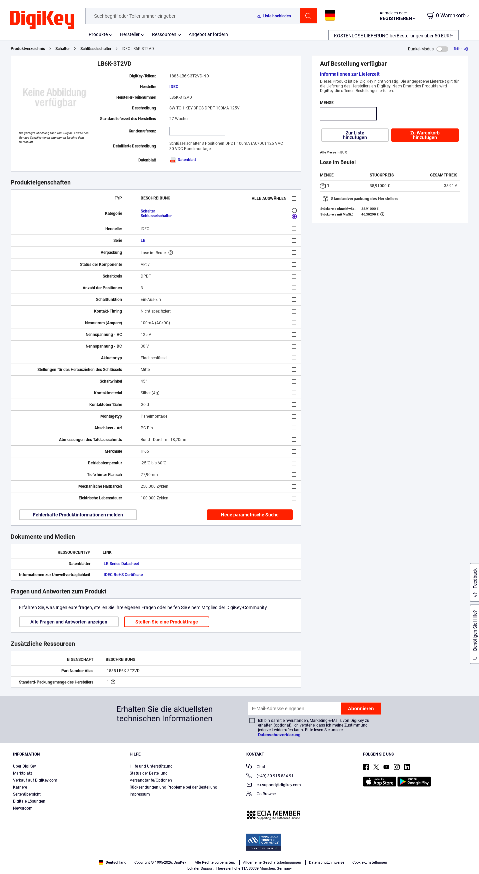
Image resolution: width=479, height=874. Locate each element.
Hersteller (130, 34)
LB (143, 240)
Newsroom (23, 808)
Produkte (98, 34)
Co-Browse (261, 794)
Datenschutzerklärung (279, 734)
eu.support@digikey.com (273, 785)
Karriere (20, 787)
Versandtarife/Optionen (151, 780)
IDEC (173, 86)
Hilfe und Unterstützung (151, 766)
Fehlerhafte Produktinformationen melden (78, 514)
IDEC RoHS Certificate (123, 574)
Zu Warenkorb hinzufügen (425, 135)
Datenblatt (182, 159)
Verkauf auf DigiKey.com (35, 780)
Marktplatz (22, 773)
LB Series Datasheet (121, 563)
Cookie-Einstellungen (369, 862)
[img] (42, 20)
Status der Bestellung (149, 773)
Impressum (140, 794)
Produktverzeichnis (28, 48)
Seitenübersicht (27, 794)
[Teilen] (461, 48)
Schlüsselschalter (95, 48)
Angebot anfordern (208, 34)
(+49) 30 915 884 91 (270, 776)
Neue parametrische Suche (250, 514)
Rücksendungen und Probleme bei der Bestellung (173, 787)
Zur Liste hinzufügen (355, 135)
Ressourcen (164, 34)
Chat (255, 767)
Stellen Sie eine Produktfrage (166, 621)
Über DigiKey (24, 766)
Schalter (62, 48)
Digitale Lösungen (29, 801)
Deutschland (112, 862)
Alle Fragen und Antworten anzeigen (68, 621)
